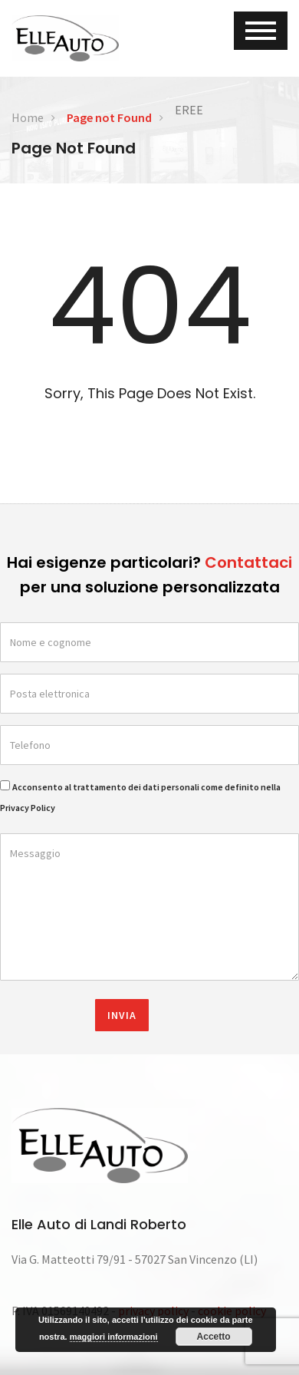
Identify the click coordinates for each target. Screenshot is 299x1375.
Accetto (214, 1336)
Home (28, 117)
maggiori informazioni (114, 1336)
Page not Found (109, 117)
